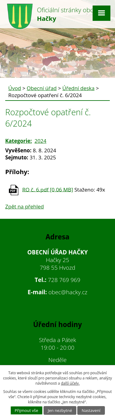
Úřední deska (78, 88)
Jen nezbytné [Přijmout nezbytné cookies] (60, 410)
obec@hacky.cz (67, 292)
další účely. (70, 383)
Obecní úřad (42, 88)
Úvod (14, 88)
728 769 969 (64, 280)
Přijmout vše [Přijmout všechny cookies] (26, 410)
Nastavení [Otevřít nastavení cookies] (91, 410)
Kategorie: (18, 140)
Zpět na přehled (24, 206)
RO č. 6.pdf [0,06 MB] (47, 189)
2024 (40, 140)
